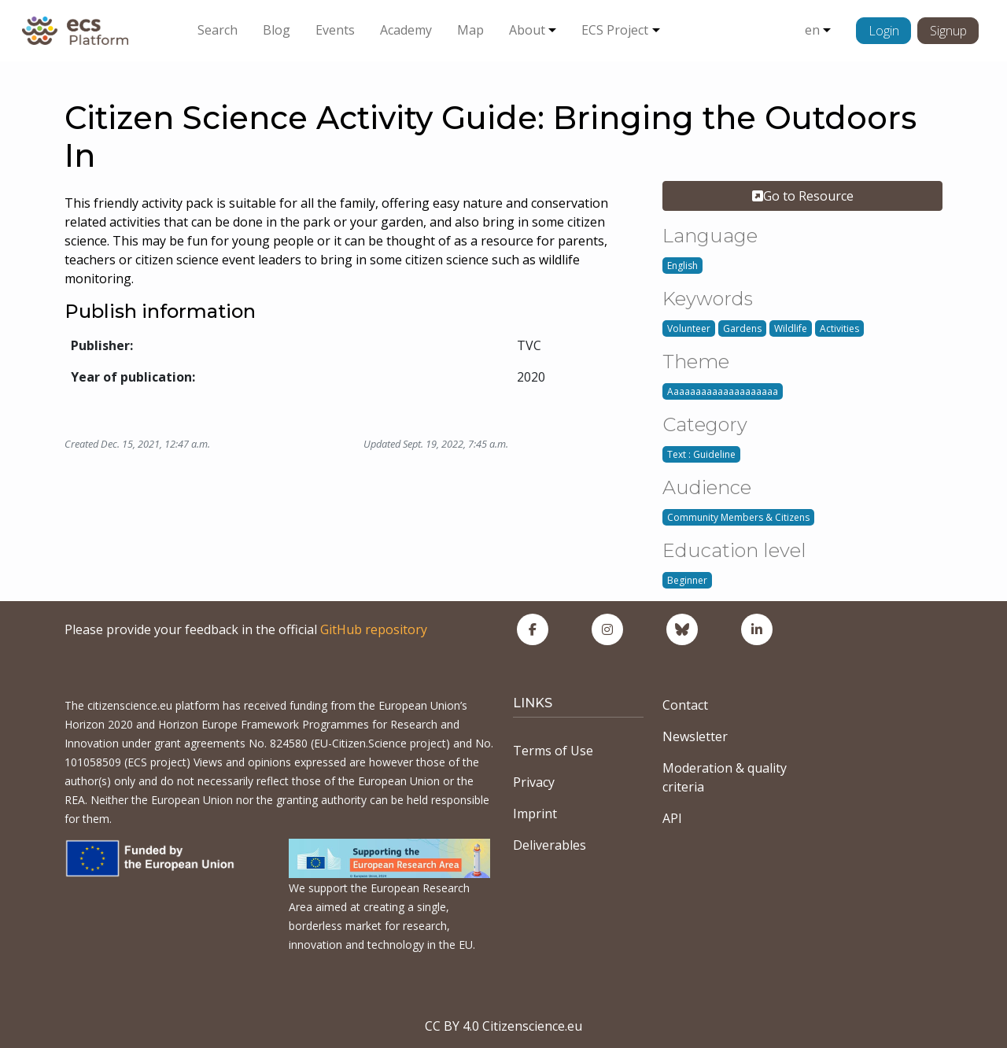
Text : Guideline (701, 454)
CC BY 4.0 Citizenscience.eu (503, 1026)
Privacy (534, 782)
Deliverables (549, 845)
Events (335, 30)
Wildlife (790, 328)
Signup (948, 30)
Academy (406, 30)
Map (470, 30)
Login (884, 30)
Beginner (687, 580)
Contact (685, 705)
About (527, 30)
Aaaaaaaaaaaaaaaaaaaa (722, 391)
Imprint (535, 813)
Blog (276, 30)
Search (217, 30)
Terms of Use (553, 750)
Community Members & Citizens (738, 517)
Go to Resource (803, 196)
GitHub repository (373, 629)
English (682, 265)
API (672, 818)
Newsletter (695, 736)
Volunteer (688, 328)
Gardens (742, 328)
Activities (839, 328)
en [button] (812, 30)
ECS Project (614, 30)
